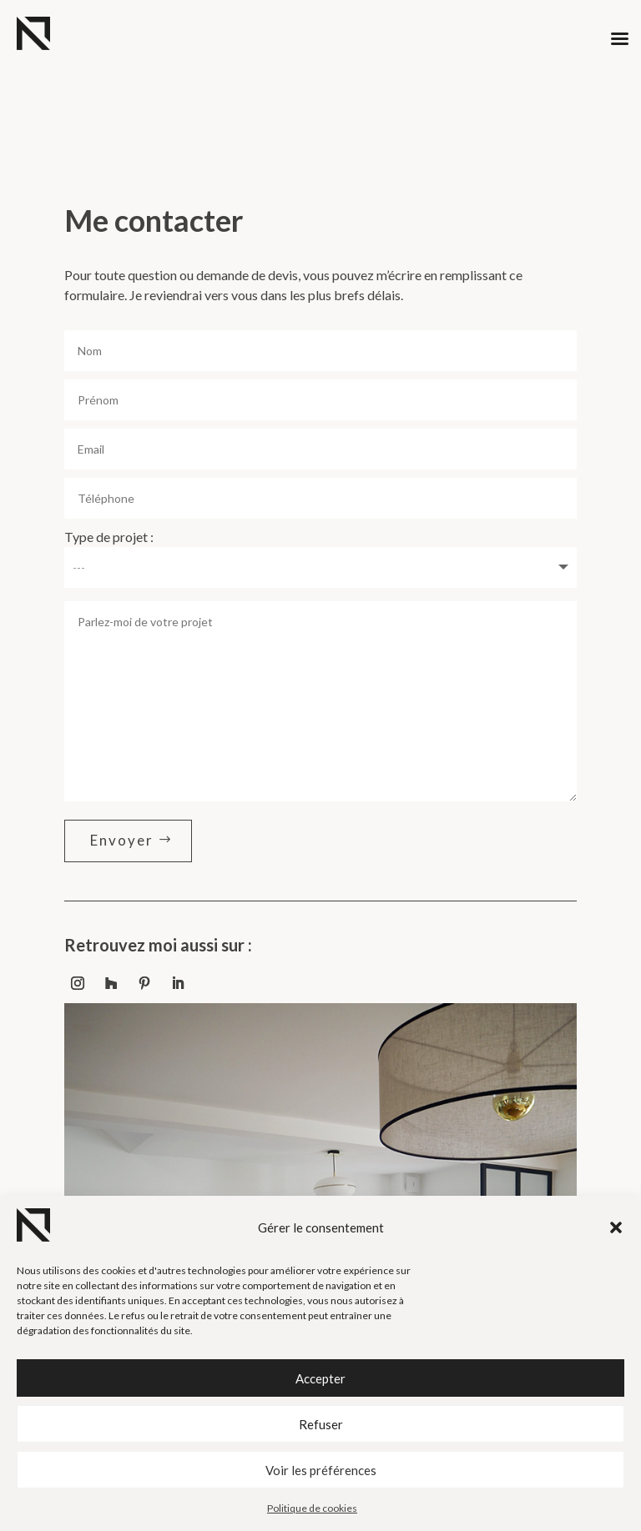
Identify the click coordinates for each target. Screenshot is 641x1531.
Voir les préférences (320, 1470)
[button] (616, 1227)
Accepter (320, 1378)
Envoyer (122, 840)
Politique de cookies (312, 1508)
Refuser (321, 1424)
